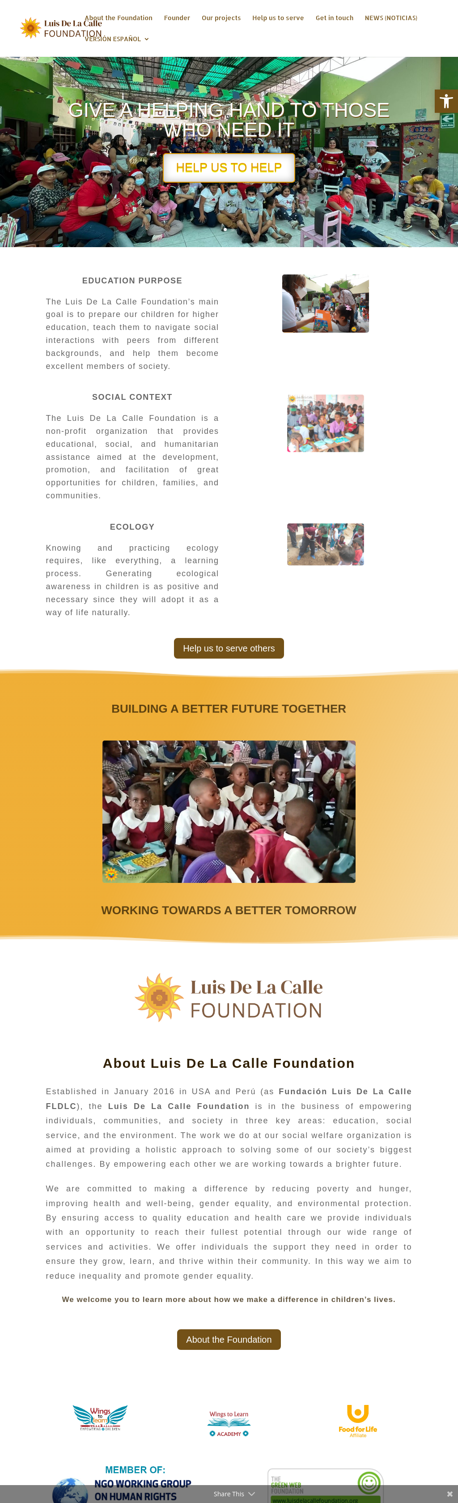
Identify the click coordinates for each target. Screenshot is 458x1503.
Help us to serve (278, 18)
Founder (177, 18)
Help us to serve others (229, 648)
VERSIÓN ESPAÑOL (113, 39)
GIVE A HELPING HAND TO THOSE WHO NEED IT (229, 121)
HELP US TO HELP (229, 169)
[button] (446, 101)
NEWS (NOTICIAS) (391, 18)
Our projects (221, 18)
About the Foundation (119, 18)
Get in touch (334, 18)
